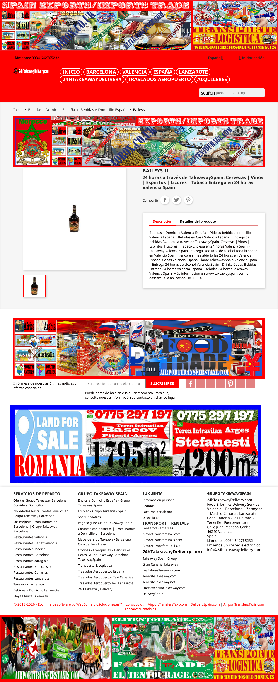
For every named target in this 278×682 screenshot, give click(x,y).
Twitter (200, 383)
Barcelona (101, 71)
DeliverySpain (153, 594)
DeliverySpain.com (205, 604)
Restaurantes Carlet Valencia (35, 543)
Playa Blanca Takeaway (30, 596)
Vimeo (240, 383)
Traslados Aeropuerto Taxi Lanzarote (105, 583)
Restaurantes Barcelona (31, 555)
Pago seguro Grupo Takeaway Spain (105, 523)
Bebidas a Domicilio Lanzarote (36, 590)
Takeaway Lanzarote (28, 584)
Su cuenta (152, 493)
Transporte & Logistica (95, 565)
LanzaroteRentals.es (158, 528)
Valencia (134, 71)
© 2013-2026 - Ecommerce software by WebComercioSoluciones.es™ (68, 604)
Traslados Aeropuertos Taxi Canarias (105, 577)
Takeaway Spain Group (160, 558)
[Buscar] (232, 92)
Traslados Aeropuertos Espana (101, 571)
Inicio (71, 71)
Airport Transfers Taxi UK (161, 546)
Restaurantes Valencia (30, 537)
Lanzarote (193, 71)
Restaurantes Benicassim (32, 566)
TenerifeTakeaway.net (159, 582)
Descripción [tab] (162, 221)
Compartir (164, 199)
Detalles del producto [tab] (198, 221)
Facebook (190, 383)
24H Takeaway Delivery (95, 589)
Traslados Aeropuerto (159, 79)
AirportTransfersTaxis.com (162, 540)
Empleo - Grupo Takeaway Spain (102, 511)
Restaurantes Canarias (30, 572)
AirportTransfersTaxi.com (162, 534)
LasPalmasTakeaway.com (161, 570)
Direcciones (151, 517)
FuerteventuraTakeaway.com (164, 588)
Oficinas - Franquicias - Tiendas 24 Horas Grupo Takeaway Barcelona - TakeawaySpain (104, 555)
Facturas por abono (157, 512)
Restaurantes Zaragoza (30, 560)
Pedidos (149, 506)
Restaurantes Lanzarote (31, 578)
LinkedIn (250, 383)
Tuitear (176, 199)
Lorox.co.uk (135, 604)
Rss (210, 383)
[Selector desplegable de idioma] (217, 58)
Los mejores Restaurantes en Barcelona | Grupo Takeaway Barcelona (35, 526)
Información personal (159, 500)
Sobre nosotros (89, 517)
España (162, 71)
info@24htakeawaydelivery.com (234, 549)
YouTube (220, 383)
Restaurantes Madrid (29, 549)
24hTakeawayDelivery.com (172, 552)
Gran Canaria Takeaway (160, 564)
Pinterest (188, 199)
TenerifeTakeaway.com (159, 576)
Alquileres (212, 79)
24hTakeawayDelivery (92, 79)
